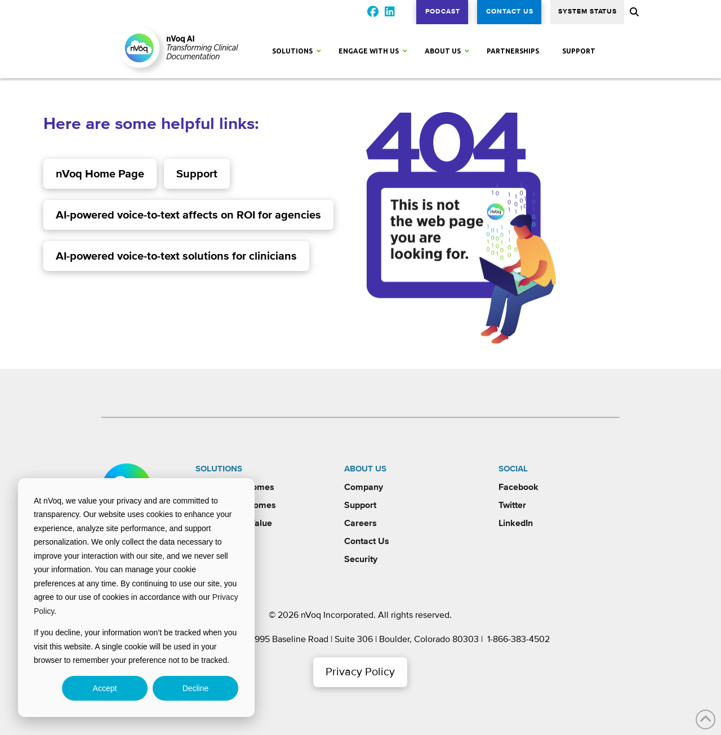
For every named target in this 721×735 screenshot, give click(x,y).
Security (360, 559)
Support (360, 505)
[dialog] (136, 597)
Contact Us (366, 541)
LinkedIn (516, 523)
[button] (633, 12)
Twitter (512, 505)
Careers (360, 523)
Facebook (518, 487)
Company (363, 487)
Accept (105, 688)
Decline (196, 688)
